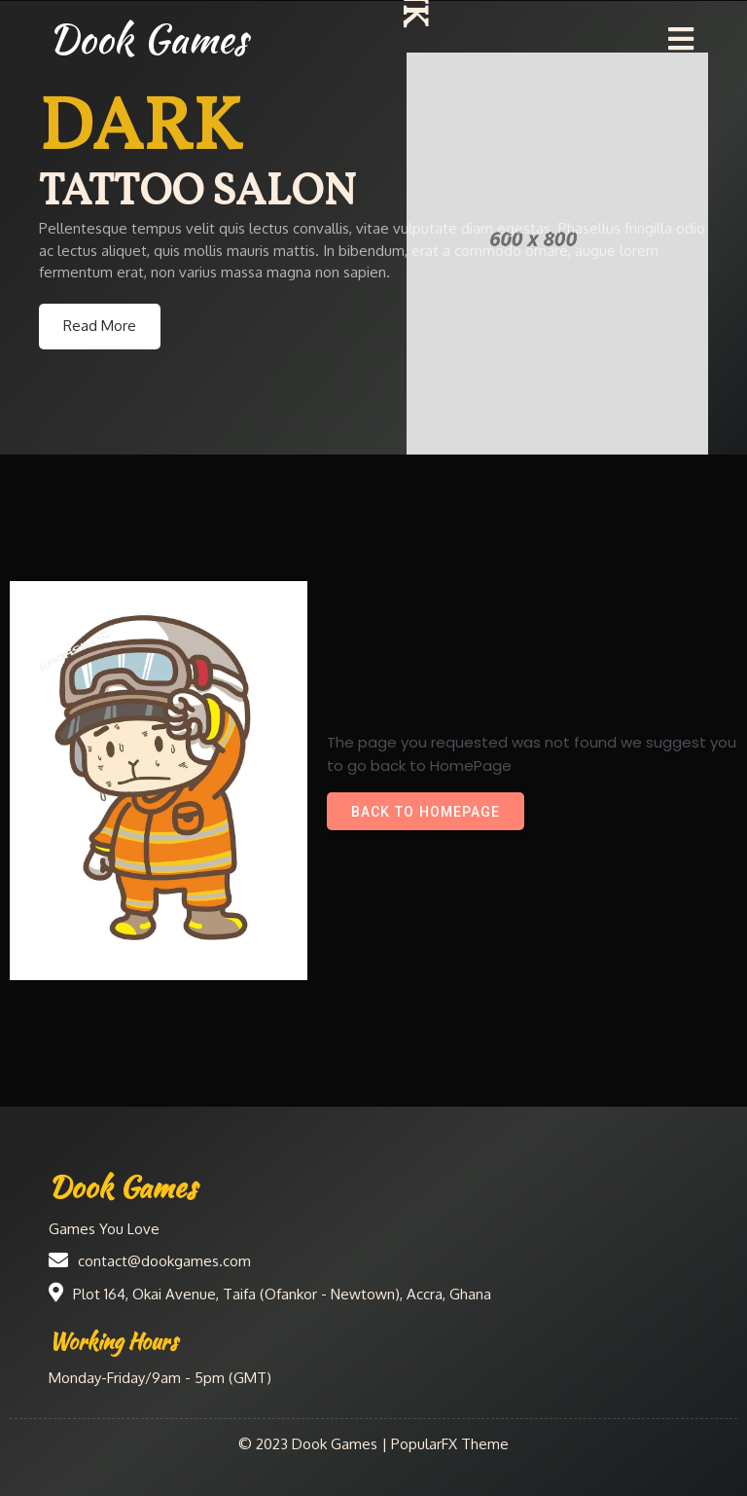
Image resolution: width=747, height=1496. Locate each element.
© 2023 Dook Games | (314, 1444)
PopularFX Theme (450, 1444)
